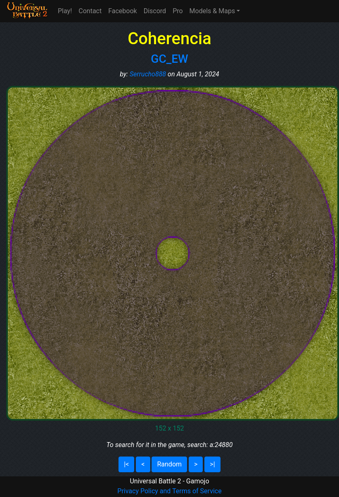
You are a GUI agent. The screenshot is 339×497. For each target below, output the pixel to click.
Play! (65, 11)
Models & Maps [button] (212, 11)
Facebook (122, 11)
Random (169, 464)
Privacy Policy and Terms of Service (169, 491)
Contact (90, 11)
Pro (178, 11)
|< (126, 464)
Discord (155, 11)
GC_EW (169, 59)
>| (212, 464)
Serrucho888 (148, 74)
